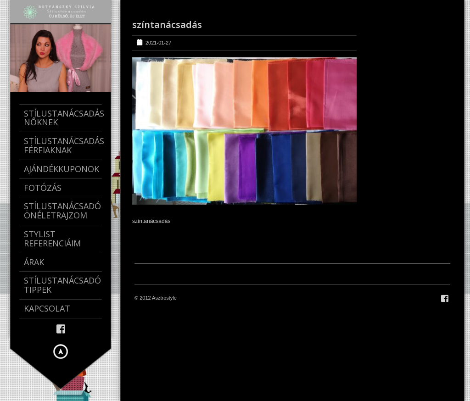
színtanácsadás (167, 24)
